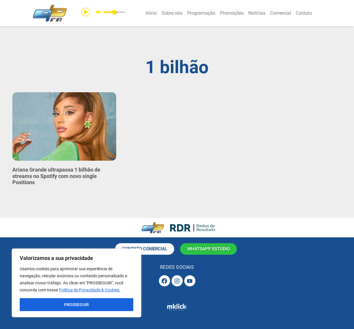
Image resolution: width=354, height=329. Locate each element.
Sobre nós (172, 13)
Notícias (256, 13)
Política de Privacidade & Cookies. (89, 290)
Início (151, 13)
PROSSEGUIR (76, 304)
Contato (304, 13)
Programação (201, 13)
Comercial (280, 13)
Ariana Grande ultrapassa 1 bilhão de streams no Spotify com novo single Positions (56, 176)
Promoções (232, 13)
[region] (76, 283)
